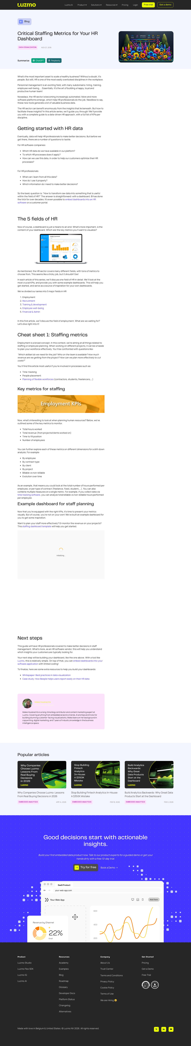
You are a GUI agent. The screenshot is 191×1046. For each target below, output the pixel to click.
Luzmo (21, 660)
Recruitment (28, 300)
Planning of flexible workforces (38, 379)
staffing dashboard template (36, 526)
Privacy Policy (107, 981)
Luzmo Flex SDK (25, 968)
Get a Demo (148, 968)
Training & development (34, 304)
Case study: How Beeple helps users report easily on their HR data (55, 678)
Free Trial (146, 974)
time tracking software (29, 494)
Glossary (63, 987)
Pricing (125, 5)
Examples (64, 968)
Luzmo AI (69, 5)
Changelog (64, 1005)
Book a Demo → (109, 867)
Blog (61, 974)
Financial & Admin (31, 311)
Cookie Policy (107, 987)
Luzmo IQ (22, 974)
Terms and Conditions (111, 975)
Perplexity (54, 60)
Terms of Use (107, 993)
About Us (105, 962)
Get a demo (165, 5)
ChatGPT (38, 60)
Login (135, 5)
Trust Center (106, 968)
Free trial (148, 5)
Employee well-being (33, 308)
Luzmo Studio (25, 962)
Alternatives (65, 1011)
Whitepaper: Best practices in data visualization (46, 675)
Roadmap (64, 981)
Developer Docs (67, 993)
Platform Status (67, 999)
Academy (63, 962)
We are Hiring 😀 (108, 1000)
